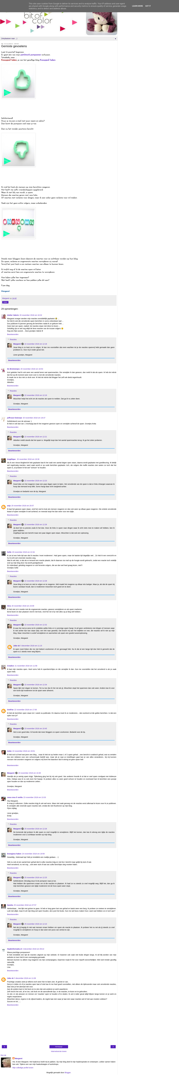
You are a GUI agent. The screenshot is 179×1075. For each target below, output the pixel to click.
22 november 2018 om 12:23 (35, 481)
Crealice (10, 666)
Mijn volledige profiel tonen (22, 1068)
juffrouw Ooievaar (14, 418)
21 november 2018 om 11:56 (26, 666)
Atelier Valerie (13, 315)
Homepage (58, 1047)
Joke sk (16, 646)
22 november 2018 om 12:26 (35, 524)
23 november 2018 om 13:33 (34, 797)
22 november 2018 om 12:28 (35, 581)
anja (9, 506)
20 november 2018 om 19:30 (28, 459)
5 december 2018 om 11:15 (31, 646)
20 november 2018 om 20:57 (22, 506)
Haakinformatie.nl (14, 949)
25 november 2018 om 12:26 (35, 829)
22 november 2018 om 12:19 (35, 395)
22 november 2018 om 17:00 (25, 710)
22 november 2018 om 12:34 (35, 685)
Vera (9, 606)
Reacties (13, 339)
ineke (9, 751)
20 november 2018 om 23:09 (23, 606)
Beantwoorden (12, 334)
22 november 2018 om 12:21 (35, 437)
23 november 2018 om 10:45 (35, 728)
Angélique (11, 459)
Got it (148, 6)
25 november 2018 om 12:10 (35, 924)
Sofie (9, 552)
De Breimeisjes (13, 369)
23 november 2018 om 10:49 (29, 773)
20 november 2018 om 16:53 (31, 369)
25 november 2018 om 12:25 (35, 877)
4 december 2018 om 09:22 (33, 949)
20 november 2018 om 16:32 (30, 315)
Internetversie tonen (58, 1051)
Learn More (137, 6)
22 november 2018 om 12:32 (35, 625)
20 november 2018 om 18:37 (34, 418)
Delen (5, 302)
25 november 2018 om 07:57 (25, 905)
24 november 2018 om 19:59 (33, 854)
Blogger (68, 1073)
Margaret (17, 344)
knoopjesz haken (14, 854)
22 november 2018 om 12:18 (35, 344)
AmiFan (10, 710)
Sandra (10, 905)
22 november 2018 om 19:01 (23, 751)
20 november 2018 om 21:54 (23, 552)
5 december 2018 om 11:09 (25, 978)
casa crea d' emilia (15, 797)
